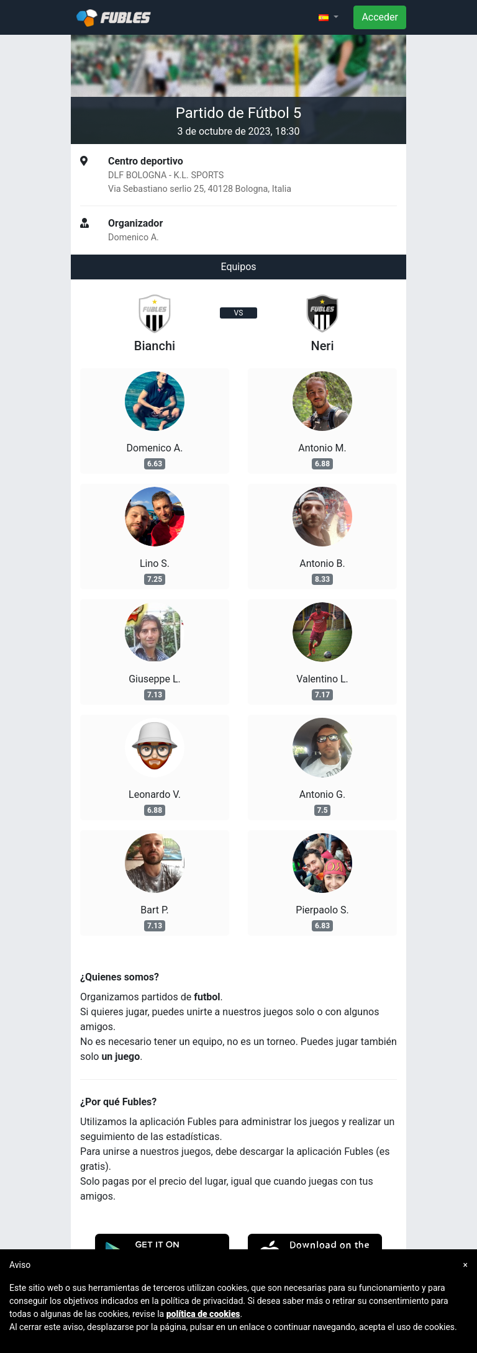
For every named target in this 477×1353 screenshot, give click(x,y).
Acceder (379, 17)
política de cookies (203, 1314)
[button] (328, 17)
